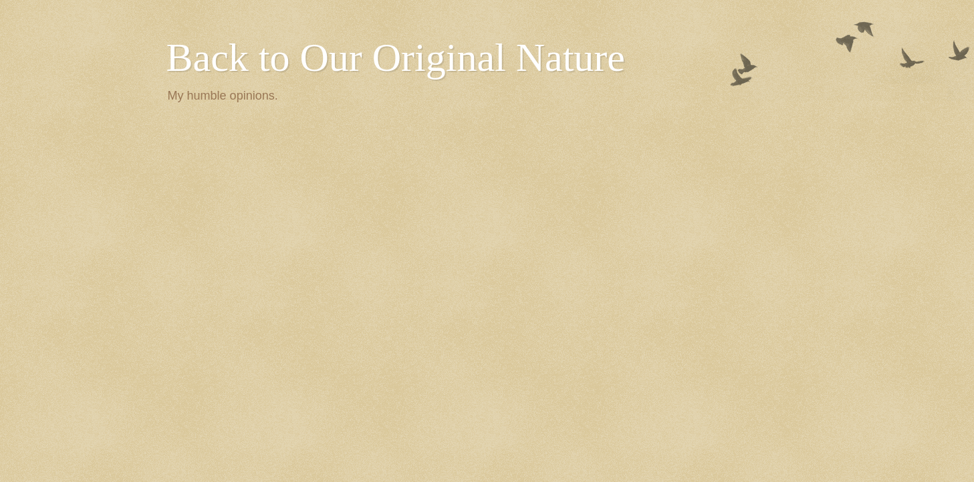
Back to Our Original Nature (395, 57)
